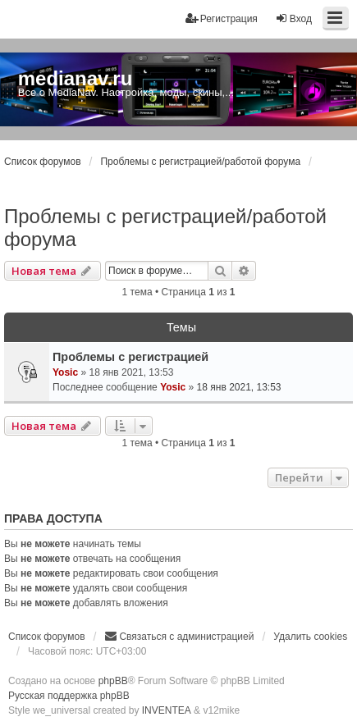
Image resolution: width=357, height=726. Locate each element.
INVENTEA (166, 710)
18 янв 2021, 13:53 (239, 387)
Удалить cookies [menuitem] (310, 636)
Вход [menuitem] (293, 18)
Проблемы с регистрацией (130, 356)
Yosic (65, 372)
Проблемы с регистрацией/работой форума (165, 227)
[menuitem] (179, 636)
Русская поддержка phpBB (69, 695)
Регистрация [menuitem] (221, 18)
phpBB (113, 681)
